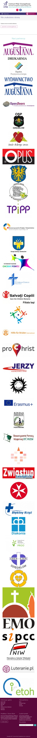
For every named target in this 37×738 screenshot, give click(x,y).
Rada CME (2, 704)
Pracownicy (3, 708)
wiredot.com (28, 736)
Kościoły (20, 704)
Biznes (20, 701)
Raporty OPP (3, 703)
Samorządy (21, 705)
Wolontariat (3, 709)
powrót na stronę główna (9, 26)
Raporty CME (3, 701)
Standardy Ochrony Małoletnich (6, 707)
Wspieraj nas (31, 14)
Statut (2, 705)
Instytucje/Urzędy (22, 703)
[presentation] (25, 728)
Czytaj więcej (4, 721)
